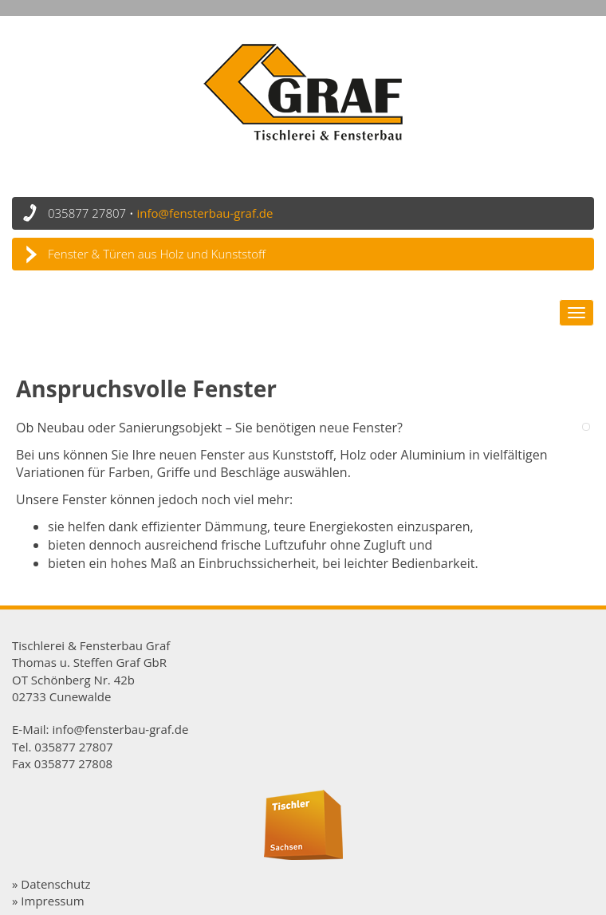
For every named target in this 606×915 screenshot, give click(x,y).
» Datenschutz (51, 884)
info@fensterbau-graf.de (205, 213)
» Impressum (48, 901)
